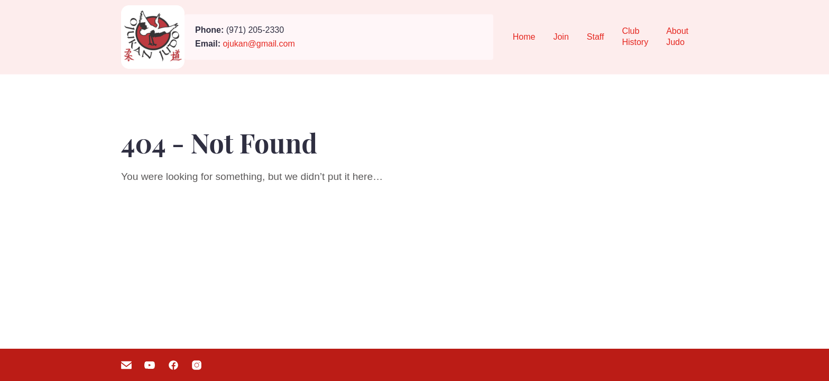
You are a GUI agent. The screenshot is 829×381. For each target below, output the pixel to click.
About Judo (677, 36)
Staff (595, 36)
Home (524, 36)
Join (560, 36)
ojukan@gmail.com (258, 43)
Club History (635, 36)
